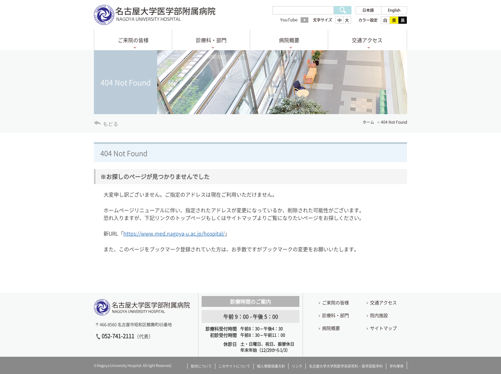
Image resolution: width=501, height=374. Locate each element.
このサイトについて (234, 366)
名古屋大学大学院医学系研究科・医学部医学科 (346, 366)
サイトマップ (383, 328)
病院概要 (289, 40)
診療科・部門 (211, 40)
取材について (201, 366)
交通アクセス (367, 40)
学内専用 (396, 366)
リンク (297, 366)
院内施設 (379, 315)
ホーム (368, 122)
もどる (110, 124)
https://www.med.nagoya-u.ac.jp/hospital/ (174, 233)
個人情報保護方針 (271, 366)
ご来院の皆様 (133, 40)
